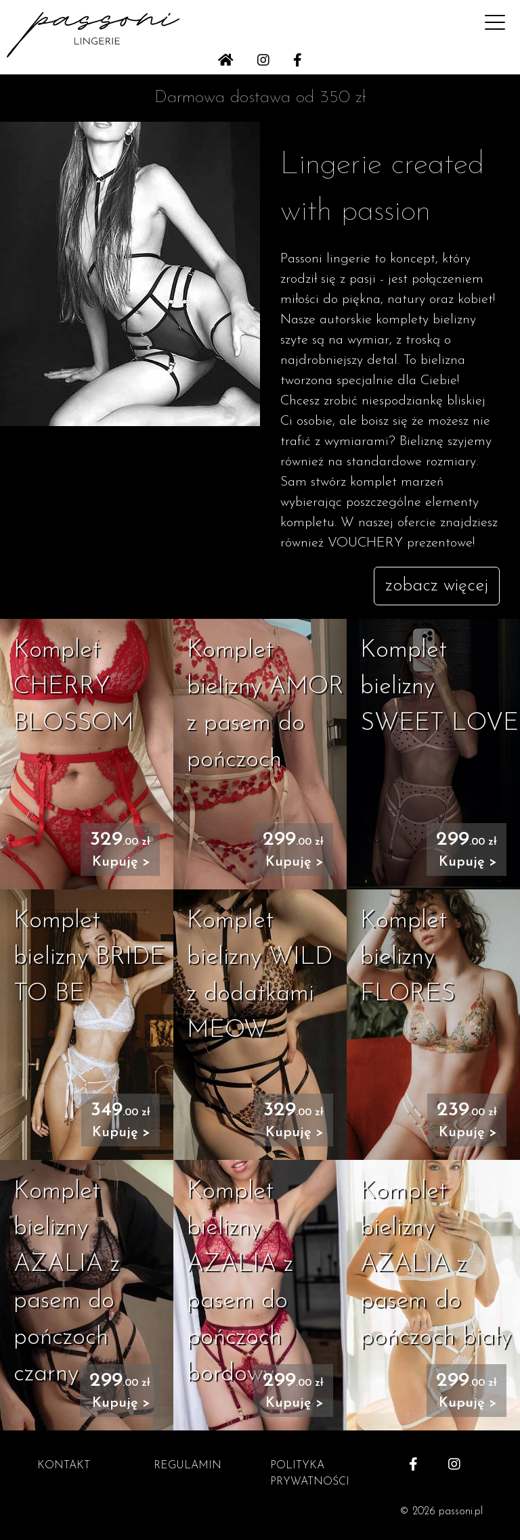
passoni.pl (461, 1511)
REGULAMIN (187, 1465)
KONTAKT (63, 1465)
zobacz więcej (436, 586)
